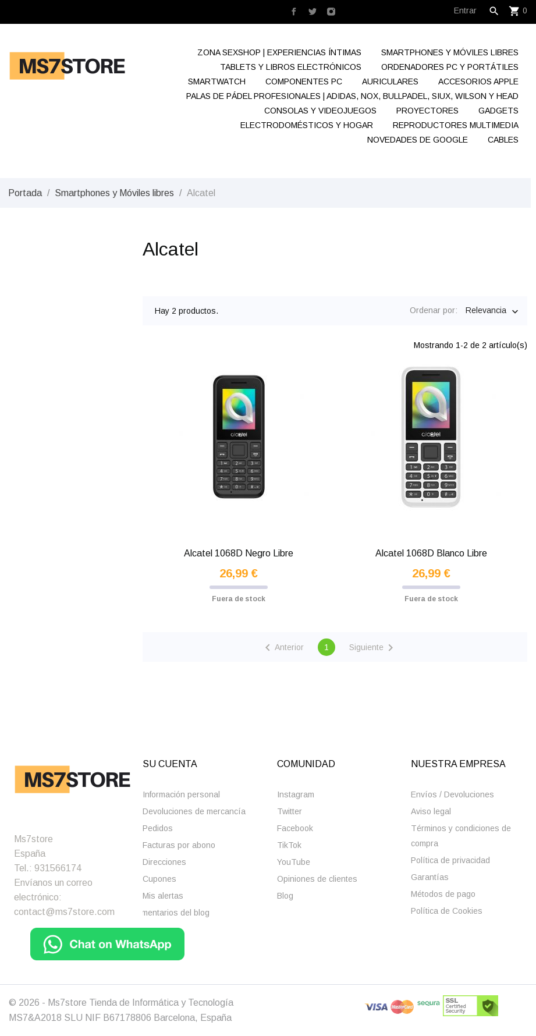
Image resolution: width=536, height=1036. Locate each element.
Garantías (430, 877)
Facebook (295, 828)
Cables (503, 139)
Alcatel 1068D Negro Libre (238, 553)
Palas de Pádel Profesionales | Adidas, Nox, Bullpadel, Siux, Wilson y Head (352, 96)
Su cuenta (170, 764)
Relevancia (486, 312)
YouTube (293, 862)
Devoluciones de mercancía (194, 811)
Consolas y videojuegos (320, 110)
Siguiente (373, 648)
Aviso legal (431, 811)
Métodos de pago (443, 894)
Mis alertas (163, 895)
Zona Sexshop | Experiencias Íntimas (279, 52)
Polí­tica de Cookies (446, 911)
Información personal (181, 794)
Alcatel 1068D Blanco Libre (431, 553)
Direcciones (164, 862)
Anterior (282, 648)
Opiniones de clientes (317, 879)
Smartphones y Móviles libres (450, 52)
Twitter (289, 811)
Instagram (295, 794)
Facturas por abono (179, 845)
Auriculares (390, 81)
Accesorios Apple (478, 81)
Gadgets (498, 110)
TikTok (289, 845)
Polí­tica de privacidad (450, 860)
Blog (285, 895)
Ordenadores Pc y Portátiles (450, 67)
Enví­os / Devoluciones (452, 794)
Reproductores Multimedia (456, 125)
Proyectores (427, 110)
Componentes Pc (303, 81)
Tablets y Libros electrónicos (290, 67)
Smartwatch (217, 81)
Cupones (159, 879)
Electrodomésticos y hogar (306, 125)
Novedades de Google (417, 139)
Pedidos (158, 828)
